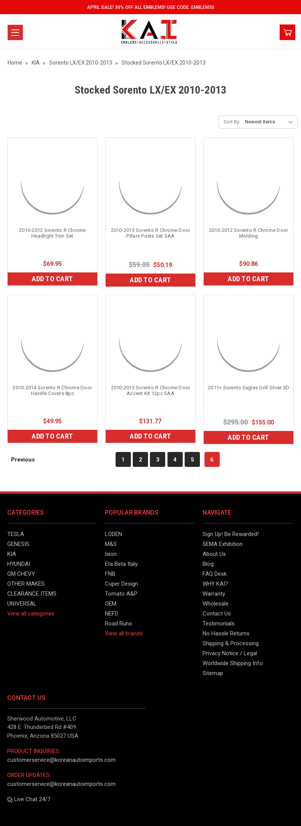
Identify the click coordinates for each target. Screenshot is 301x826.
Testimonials (219, 623)
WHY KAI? (215, 583)
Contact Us (217, 613)
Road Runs (118, 623)
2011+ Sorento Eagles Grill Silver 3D (248, 387)
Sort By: (232, 122)
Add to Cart (52, 278)
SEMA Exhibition (223, 544)
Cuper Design (121, 583)
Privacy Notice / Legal (230, 653)
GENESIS (18, 544)
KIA (11, 554)
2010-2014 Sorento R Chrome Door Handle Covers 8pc (52, 390)
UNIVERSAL (22, 603)
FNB (110, 573)
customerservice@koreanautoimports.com (61, 759)
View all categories (31, 613)
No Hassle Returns (226, 633)
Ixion (111, 554)
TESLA (15, 534)
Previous (19, 459)
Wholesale (216, 603)
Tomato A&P (121, 593)
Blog (208, 563)
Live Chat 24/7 (28, 799)
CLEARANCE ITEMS (31, 593)
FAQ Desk (215, 573)
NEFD (111, 613)
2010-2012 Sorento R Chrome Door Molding (248, 233)
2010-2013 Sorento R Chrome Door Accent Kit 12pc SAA (150, 390)
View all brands (124, 633)
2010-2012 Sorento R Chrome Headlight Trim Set (52, 233)
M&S (111, 544)
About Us (214, 554)
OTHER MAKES (26, 583)
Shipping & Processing (231, 643)
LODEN (113, 534)
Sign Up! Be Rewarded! (231, 534)
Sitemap (213, 673)
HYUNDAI (18, 563)
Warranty (214, 593)
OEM (110, 603)
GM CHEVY (21, 573)
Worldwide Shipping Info (233, 663)
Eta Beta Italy (121, 563)
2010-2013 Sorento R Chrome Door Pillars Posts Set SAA (150, 233)
